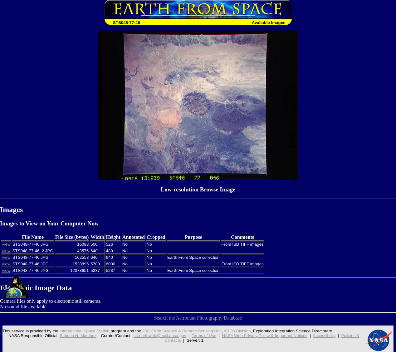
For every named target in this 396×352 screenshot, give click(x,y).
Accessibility (324, 335)
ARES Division (237, 331)
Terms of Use (204, 335)
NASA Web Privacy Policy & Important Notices (264, 335)
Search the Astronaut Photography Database (198, 318)
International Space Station (85, 331)
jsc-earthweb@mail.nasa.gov (159, 335)
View (6, 244)
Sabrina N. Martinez (78, 335)
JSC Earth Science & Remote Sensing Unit (182, 331)
